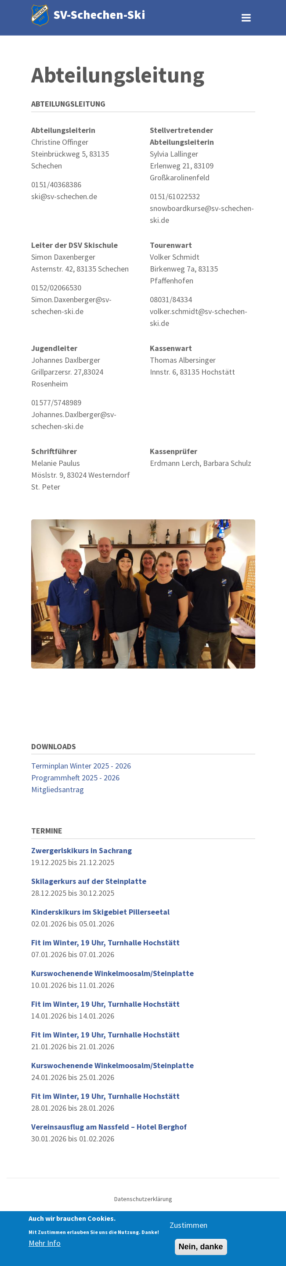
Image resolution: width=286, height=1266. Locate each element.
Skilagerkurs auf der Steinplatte (88, 881)
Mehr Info (45, 1244)
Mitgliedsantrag (57, 789)
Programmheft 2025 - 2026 (75, 777)
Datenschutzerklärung (143, 1199)
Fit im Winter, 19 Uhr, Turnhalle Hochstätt (105, 942)
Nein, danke (201, 1247)
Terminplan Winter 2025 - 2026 (81, 766)
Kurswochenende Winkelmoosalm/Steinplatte (112, 973)
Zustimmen (188, 1225)
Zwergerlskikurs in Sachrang (81, 850)
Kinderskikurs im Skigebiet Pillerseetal (100, 912)
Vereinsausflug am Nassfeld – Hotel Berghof (109, 1127)
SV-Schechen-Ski (99, 14)
